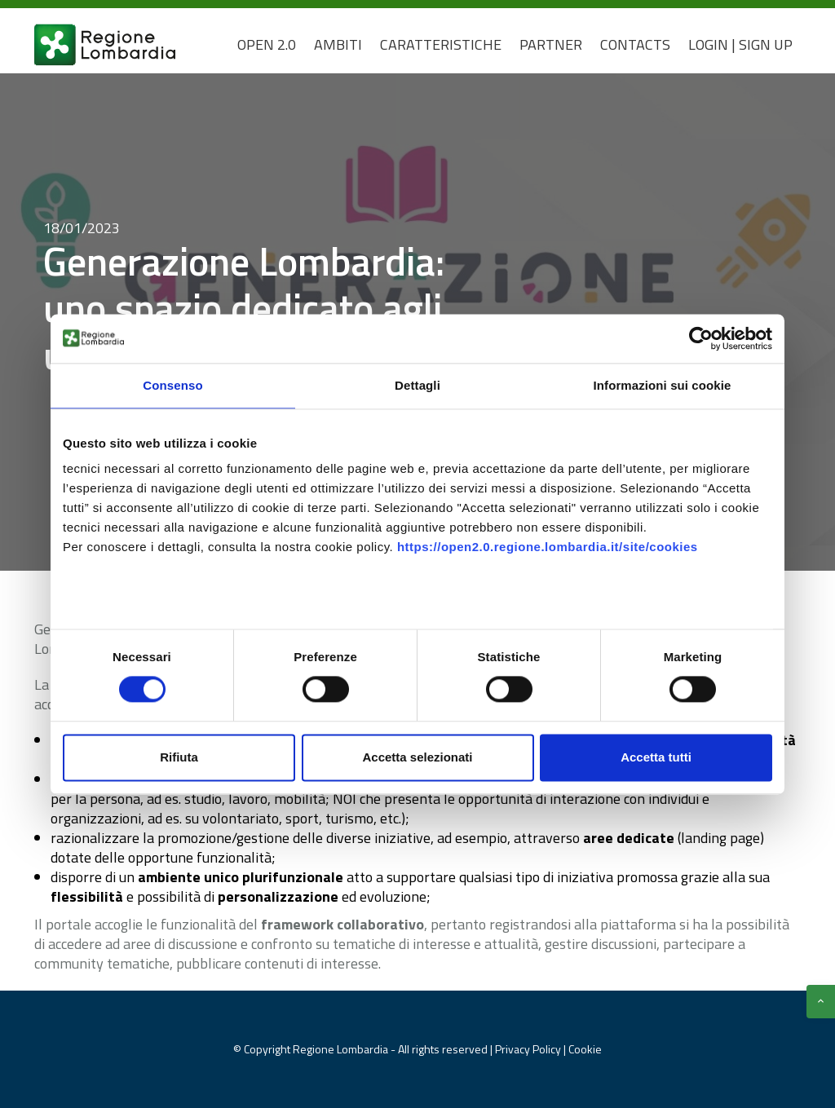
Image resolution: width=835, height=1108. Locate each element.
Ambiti (338, 44)
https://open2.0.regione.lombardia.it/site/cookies (547, 547)
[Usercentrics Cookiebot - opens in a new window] (701, 338)
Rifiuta (179, 757)
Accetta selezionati (417, 757)
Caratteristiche (440, 44)
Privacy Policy (529, 1048)
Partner (550, 44)
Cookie (585, 1048)
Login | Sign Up (740, 44)
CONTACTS (635, 44)
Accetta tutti (656, 757)
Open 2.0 (266, 44)
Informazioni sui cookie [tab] (662, 385)
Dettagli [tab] (417, 385)
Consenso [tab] (172, 385)
